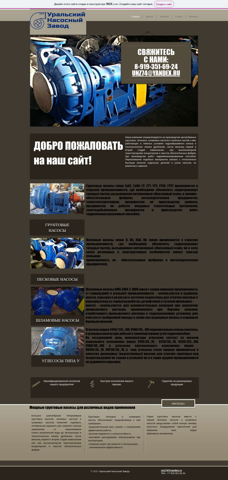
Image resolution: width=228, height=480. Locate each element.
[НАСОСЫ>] (178, 403)
